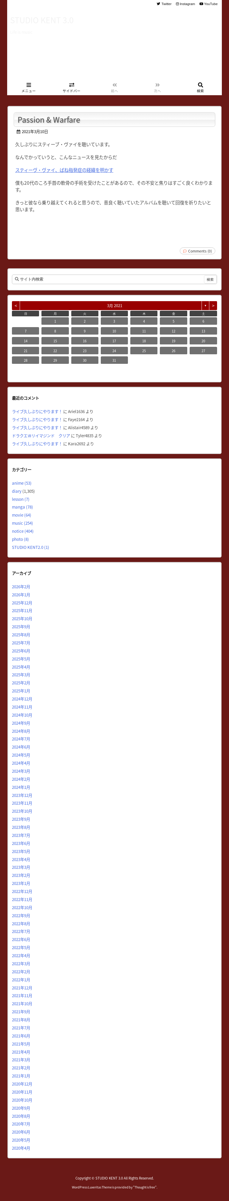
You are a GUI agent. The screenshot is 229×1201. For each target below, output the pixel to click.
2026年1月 (21, 595)
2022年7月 (21, 931)
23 (84, 350)
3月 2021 (114, 305)
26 (173, 350)
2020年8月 (21, 1116)
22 (55, 350)
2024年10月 (22, 715)
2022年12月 (22, 891)
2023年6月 (21, 843)
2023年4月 (21, 859)
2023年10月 (22, 811)
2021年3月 (21, 1060)
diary (16, 491)
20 (203, 340)
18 (144, 340)
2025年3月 (21, 675)
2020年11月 (22, 1092)
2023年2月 (21, 875)
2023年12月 (22, 795)
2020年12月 (22, 1084)
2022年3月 (21, 963)
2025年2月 (21, 683)
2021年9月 (21, 1011)
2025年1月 (21, 691)
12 (173, 331)
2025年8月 (21, 635)
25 (144, 350)
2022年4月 (21, 955)
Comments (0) (200, 250)
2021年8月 (21, 1020)
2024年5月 (21, 755)
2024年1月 (21, 787)
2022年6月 (21, 939)
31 (114, 360)
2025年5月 (21, 659)
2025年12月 (22, 603)
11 (144, 331)
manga (22, 507)
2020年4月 (21, 1148)
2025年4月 (21, 667)
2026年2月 (21, 586)
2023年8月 (21, 827)
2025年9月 (21, 626)
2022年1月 (21, 980)
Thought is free (144, 1187)
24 (114, 350)
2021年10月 (22, 1003)
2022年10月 (22, 907)
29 (55, 360)
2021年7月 (21, 1028)
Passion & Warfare (49, 119)
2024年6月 (21, 747)
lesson (21, 499)
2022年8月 (21, 923)
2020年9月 (21, 1108)
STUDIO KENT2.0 (30, 547)
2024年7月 (21, 739)
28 (25, 360)
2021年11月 (22, 995)
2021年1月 (21, 1076)
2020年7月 (21, 1124)
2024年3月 (21, 771)
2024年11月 (22, 707)
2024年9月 (21, 723)
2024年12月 (22, 699)
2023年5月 (21, 851)
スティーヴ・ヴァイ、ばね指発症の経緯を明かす (64, 170)
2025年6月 (21, 651)
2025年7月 (21, 643)
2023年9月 (21, 819)
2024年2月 (21, 779)
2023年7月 (21, 835)
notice (23, 531)
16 (84, 340)
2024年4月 (21, 763)
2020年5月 (21, 1140)
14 (25, 340)
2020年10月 (22, 1100)
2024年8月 (21, 731)
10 (114, 331)
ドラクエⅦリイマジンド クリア (41, 435)
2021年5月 (21, 1044)
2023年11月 (22, 803)
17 (114, 340)
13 (203, 331)
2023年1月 (21, 883)
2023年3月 (21, 867)
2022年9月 (21, 915)
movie (21, 515)
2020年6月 (21, 1132)
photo (20, 539)
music (22, 523)
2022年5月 (21, 947)
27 (203, 350)
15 (55, 340)
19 (173, 340)
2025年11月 (22, 610)
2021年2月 (21, 1068)
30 (84, 360)
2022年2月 (21, 971)
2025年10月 (22, 618)
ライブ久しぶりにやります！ (37, 411)
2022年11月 (22, 899)
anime (22, 483)
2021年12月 (22, 988)
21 (25, 350)
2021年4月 (21, 1052)
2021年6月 (21, 1036)
